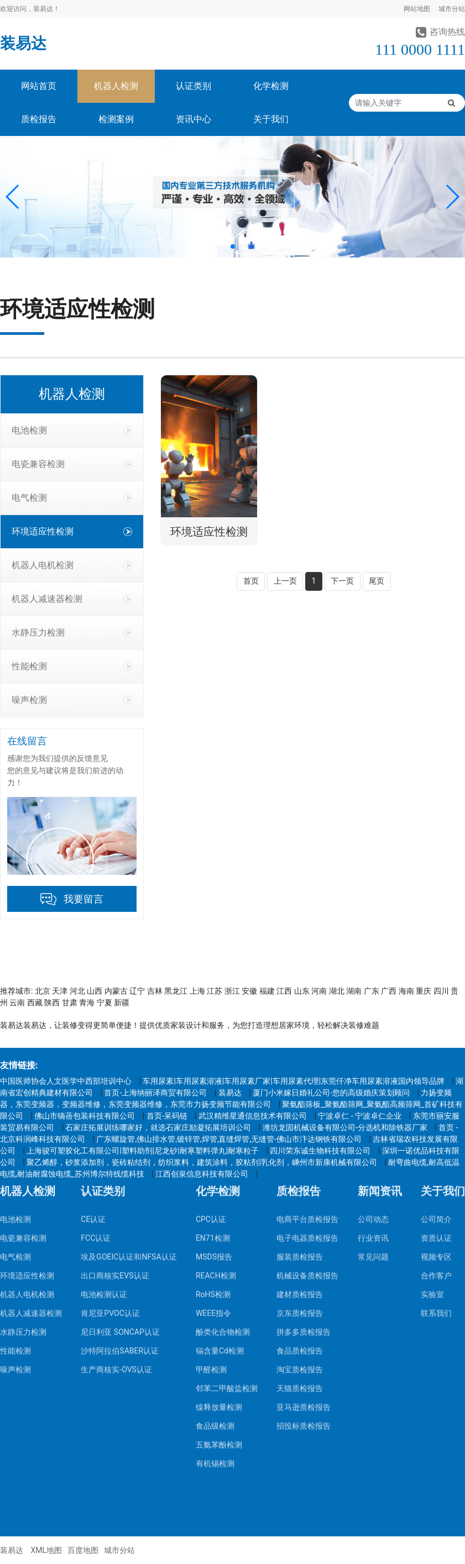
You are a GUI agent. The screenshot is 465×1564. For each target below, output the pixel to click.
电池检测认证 (104, 1150)
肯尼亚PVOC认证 (110, 1169)
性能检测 (72, 666)
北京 (42, 990)
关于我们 (271, 119)
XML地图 (46, 1550)
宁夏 (104, 1002)
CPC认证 (211, 1075)
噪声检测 (72, 700)
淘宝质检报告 (299, 1225)
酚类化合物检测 (223, 1188)
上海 (197, 990)
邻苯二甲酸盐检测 (227, 1244)
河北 (77, 990)
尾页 (376, 580)
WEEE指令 (213, 1169)
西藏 (35, 1002)
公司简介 (436, 1075)
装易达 (23, 43)
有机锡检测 (215, 1319)
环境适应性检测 (72, 531)
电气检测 (72, 497)
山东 (302, 990)
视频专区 (436, 1113)
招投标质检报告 (303, 1282)
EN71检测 (213, 1094)
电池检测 (72, 430)
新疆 (121, 1002)
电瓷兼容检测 (72, 464)
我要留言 (83, 899)
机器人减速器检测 (72, 599)
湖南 (354, 990)
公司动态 (373, 1075)
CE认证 (93, 1075)
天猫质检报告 (299, 1244)
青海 (87, 1002)
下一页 (342, 580)
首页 (251, 580)
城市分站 (451, 9)
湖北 (336, 990)
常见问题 (373, 1113)
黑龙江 (175, 990)
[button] (13, 197)
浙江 (232, 990)
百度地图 (82, 1550)
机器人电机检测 (72, 565)
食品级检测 (215, 1282)
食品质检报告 (299, 1207)
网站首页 (38, 86)
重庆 (423, 990)
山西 (94, 990)
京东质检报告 (299, 1169)
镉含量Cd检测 (220, 1207)
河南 (319, 990)
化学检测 (271, 86)
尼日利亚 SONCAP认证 (120, 1188)
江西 (284, 990)
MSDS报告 (214, 1113)
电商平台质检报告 (307, 1075)
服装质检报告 (299, 1113)
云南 (17, 1002)
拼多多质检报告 (303, 1188)
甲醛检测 (211, 1225)
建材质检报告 (299, 1150)
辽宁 (137, 990)
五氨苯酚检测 (219, 1301)
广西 (388, 990)
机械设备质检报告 (307, 1131)
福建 (267, 990)
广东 (371, 990)
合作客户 (436, 1131)
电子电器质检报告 (307, 1094)
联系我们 (436, 1169)
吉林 (155, 990)
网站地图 (417, 9)
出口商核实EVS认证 (115, 1131)
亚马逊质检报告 (303, 1263)
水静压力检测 (72, 632)
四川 (441, 990)
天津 (59, 990)
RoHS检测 (213, 1150)
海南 (406, 990)
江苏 (214, 990)
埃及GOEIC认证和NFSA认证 (128, 1113)
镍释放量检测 (219, 1263)
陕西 (52, 1002)
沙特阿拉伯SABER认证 (120, 1207)
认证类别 (193, 86)
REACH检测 (216, 1131)
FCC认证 (96, 1094)
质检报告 (38, 119)
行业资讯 (373, 1094)
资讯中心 (193, 119)
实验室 (432, 1150)
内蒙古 (116, 990)
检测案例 (116, 119)
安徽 (249, 990)
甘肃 (69, 1002)
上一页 (285, 580)
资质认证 (436, 1094)
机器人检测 (116, 86)
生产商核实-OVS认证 (116, 1225)
